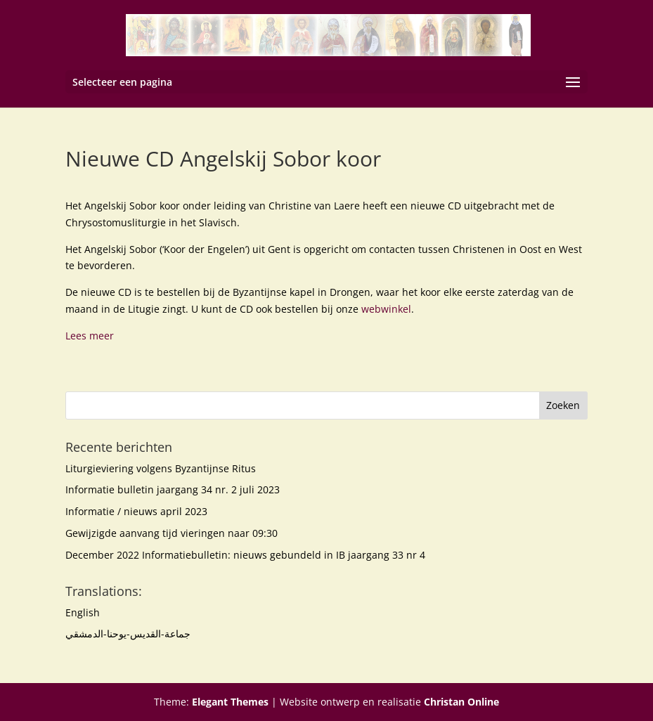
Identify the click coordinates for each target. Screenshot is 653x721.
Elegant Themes (230, 701)
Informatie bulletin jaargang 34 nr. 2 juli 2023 (172, 489)
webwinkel (386, 309)
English (82, 612)
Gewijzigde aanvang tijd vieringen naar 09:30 (171, 533)
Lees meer (89, 335)
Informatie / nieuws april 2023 (136, 511)
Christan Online (461, 701)
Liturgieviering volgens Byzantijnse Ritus (160, 468)
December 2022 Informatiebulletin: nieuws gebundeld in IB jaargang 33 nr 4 (245, 554)
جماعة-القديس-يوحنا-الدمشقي (127, 633)
